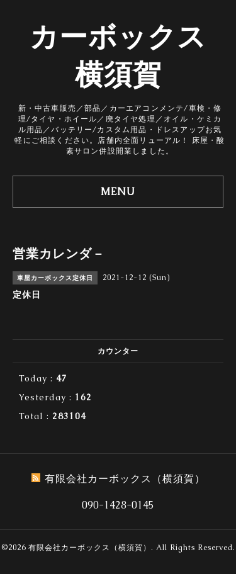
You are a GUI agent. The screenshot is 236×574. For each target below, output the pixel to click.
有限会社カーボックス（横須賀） (89, 548)
